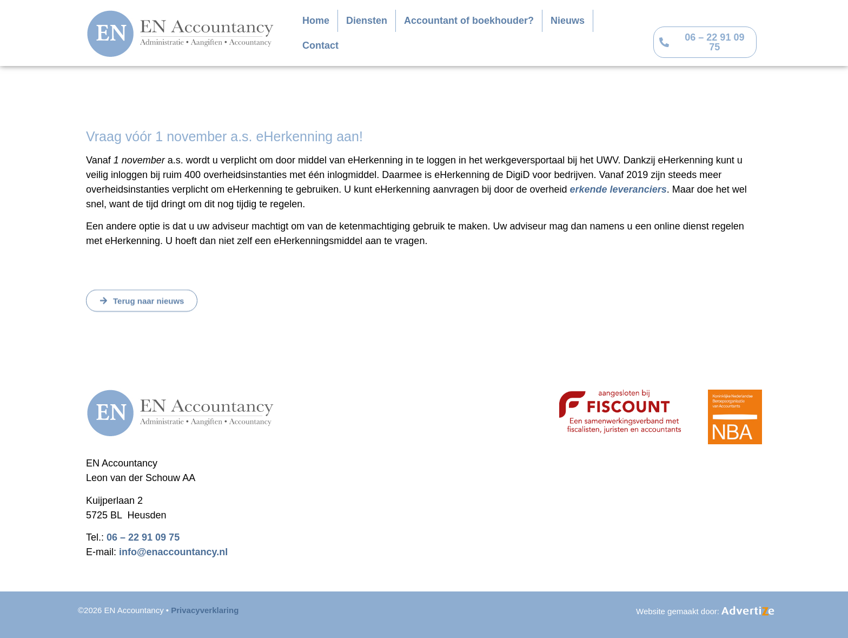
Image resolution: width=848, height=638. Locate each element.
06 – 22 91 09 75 (143, 537)
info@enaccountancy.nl (173, 552)
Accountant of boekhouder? (469, 20)
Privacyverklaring (205, 610)
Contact (320, 45)
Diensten (366, 20)
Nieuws (568, 20)
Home (315, 20)
